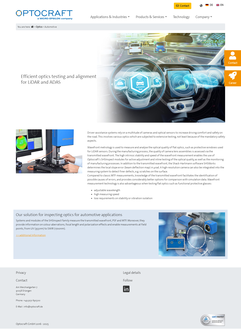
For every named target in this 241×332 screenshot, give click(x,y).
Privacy (21, 272)
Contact (182, 6)
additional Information (32, 235)
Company (202, 17)
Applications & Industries (108, 17)
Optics (39, 26)
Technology (181, 17)
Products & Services (150, 17)
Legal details (132, 272)
